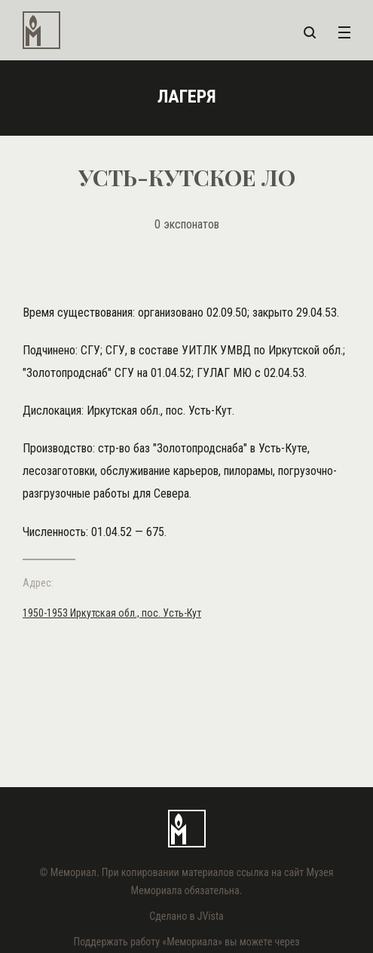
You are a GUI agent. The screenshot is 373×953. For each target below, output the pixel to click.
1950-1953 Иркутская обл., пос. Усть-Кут (112, 613)
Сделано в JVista (186, 916)
